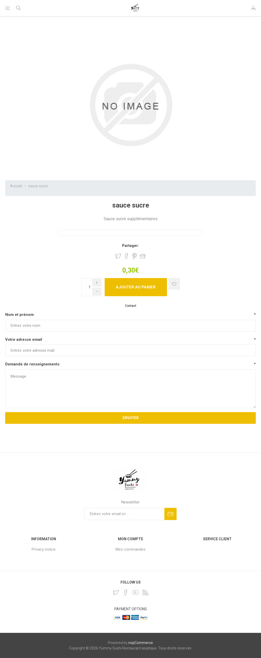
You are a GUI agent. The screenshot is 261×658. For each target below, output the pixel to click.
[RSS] (145, 592)
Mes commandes (130, 549)
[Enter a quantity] (91, 287)
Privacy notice (44, 549)
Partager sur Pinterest (134, 256)
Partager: (130, 245)
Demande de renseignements (32, 364)
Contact (130, 306)
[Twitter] (116, 592)
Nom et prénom (19, 314)
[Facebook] (126, 592)
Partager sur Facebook (126, 256)
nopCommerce (140, 643)
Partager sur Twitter (118, 256)
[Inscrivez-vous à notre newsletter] (124, 514)
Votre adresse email (23, 339)
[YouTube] (135, 592)
